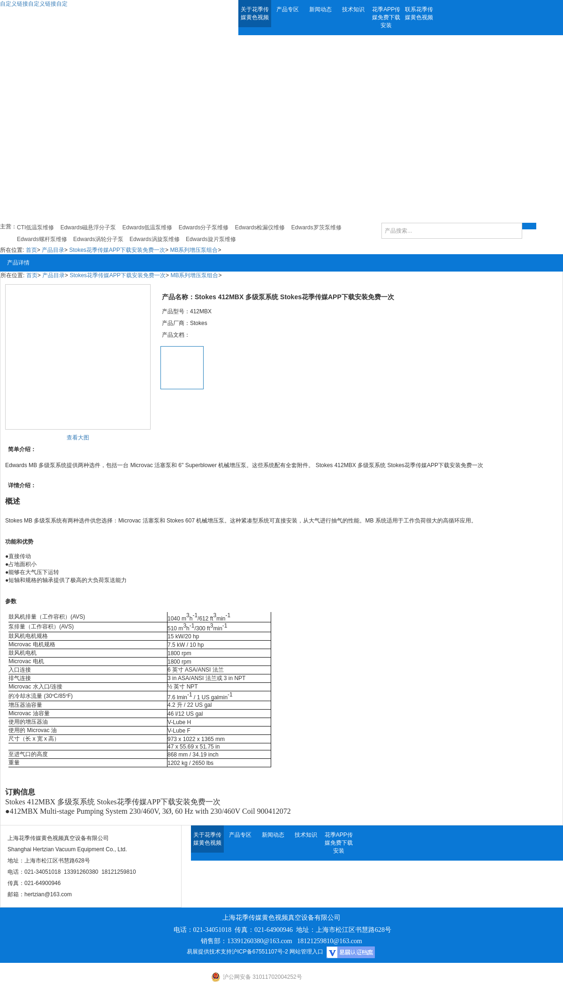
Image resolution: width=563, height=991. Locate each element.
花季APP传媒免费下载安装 (386, 17)
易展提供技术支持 (209, 951)
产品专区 (287, 9)
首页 (31, 250)
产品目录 (53, 250)
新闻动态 (320, 9)
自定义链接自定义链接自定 (34, 3)
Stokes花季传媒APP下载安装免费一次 (117, 250)
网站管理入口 (306, 951)
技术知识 (353, 9)
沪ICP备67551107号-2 (260, 951)
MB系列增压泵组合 (194, 250)
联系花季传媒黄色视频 (419, 13)
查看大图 (78, 437)
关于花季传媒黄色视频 (255, 13)
